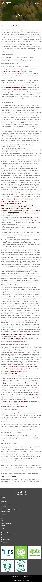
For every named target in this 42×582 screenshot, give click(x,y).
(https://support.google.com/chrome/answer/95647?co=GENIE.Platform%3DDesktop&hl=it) (20, 201)
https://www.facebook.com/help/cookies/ (14, 368)
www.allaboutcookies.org (18, 226)
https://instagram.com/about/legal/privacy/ (14, 375)
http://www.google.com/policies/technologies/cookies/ (16, 406)
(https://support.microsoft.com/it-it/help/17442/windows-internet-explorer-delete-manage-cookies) (20, 210)
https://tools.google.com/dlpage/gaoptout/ (29, 217)
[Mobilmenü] (37, 3)
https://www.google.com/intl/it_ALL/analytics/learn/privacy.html (17, 334)
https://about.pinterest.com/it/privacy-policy (14, 376)
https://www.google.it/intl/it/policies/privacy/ (13, 338)
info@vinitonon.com (18, 460)
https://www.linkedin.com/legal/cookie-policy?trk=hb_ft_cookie (23, 366)
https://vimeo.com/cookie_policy (11, 373)
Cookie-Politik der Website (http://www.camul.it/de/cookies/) (24, 282)
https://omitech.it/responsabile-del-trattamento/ (11, 71)
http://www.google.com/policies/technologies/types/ (15, 371)
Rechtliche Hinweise (25, 580)
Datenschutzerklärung (17, 580)
